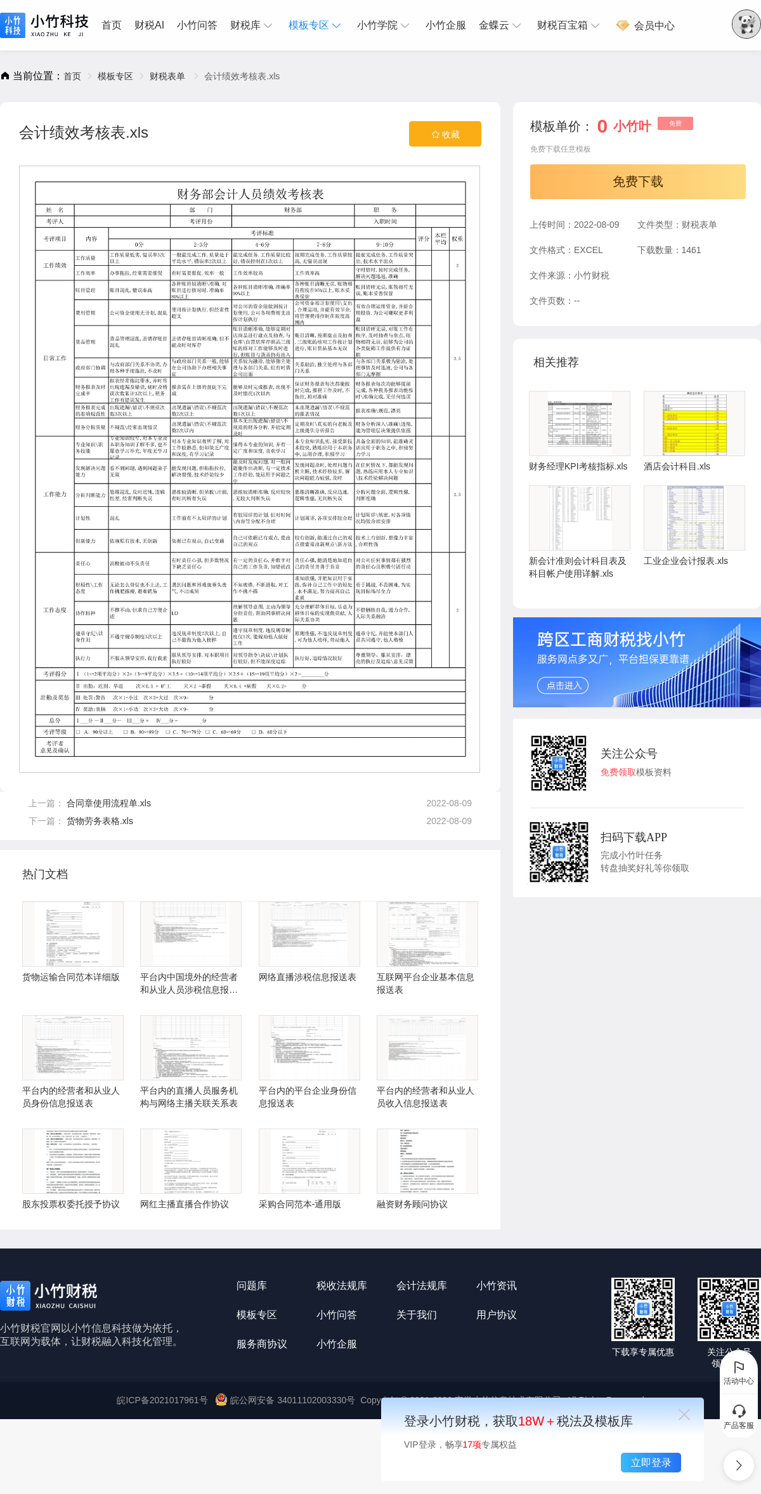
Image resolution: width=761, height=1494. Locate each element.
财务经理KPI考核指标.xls (579, 431)
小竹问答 (197, 25)
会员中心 (645, 25)
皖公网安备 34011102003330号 (286, 1400)
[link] (72, 76)
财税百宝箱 (570, 25)
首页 (111, 25)
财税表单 (169, 76)
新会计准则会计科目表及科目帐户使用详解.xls (579, 532)
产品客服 (739, 1416)
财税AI (149, 25)
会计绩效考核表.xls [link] (242, 76)
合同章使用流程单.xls (109, 803)
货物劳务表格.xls (100, 821)
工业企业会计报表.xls (694, 525)
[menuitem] (114, 25)
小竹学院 (385, 25)
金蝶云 (501, 25)
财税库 (253, 25)
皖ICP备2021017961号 (162, 1400)
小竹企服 (446, 25)
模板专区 (316, 25)
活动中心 (739, 1372)
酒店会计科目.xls (694, 431)
